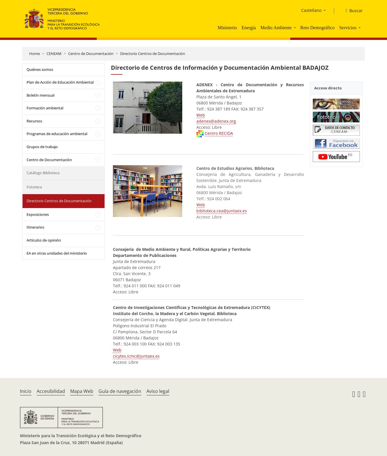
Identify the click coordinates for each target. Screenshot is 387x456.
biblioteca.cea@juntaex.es (221, 211)
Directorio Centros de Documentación (152, 53)
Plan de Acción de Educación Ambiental (60, 82)
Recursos (34, 121)
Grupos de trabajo (42, 146)
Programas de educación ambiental (57, 133)
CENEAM (54, 53)
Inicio (25, 391)
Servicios (347, 27)
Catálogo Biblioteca (43, 172)
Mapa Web (81, 391)
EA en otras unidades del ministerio (57, 253)
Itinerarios (35, 227)
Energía (248, 27)
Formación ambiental (45, 108)
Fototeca (34, 187)
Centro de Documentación (91, 53)
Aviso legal (157, 391)
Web (200, 115)
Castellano (311, 10)
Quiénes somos (40, 69)
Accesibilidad (51, 391)
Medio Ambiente (276, 27)
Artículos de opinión (44, 240)
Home (34, 53)
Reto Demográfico (317, 27)
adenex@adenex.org (216, 121)
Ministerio (227, 27)
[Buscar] (352, 11)
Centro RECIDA (219, 133)
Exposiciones (38, 214)
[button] (295, 27)
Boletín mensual (40, 95)
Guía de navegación (119, 391)
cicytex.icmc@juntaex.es (136, 356)
